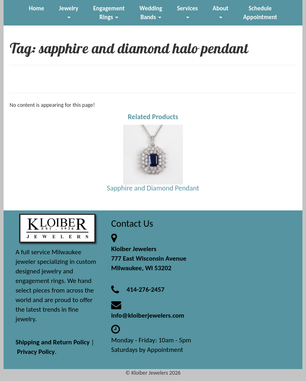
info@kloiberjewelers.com (147, 315)
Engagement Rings (109, 12)
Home (36, 8)
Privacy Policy (36, 352)
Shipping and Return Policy (53, 342)
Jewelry (68, 11)
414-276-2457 (145, 289)
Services (187, 11)
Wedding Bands (150, 12)
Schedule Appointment (260, 12)
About (220, 11)
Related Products (153, 116)
